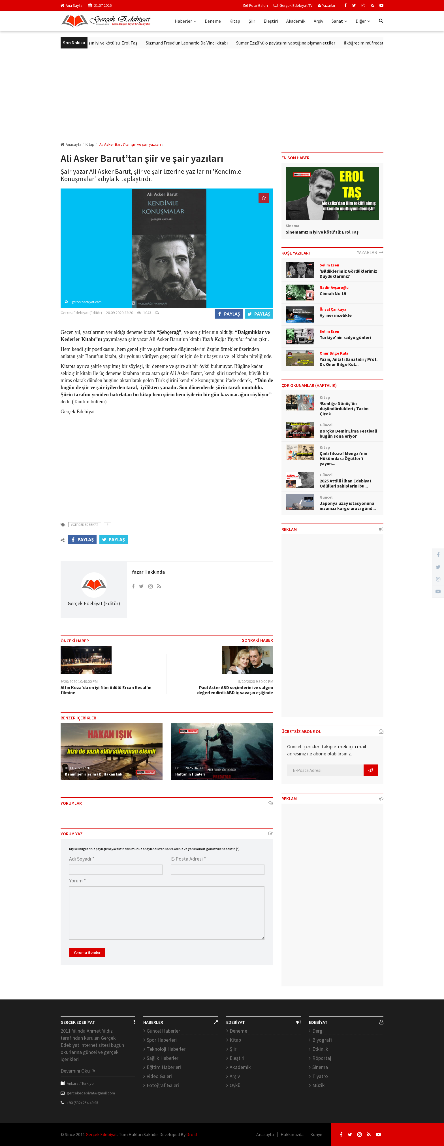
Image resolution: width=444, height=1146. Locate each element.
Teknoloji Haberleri (167, 1049)
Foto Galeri (256, 5)
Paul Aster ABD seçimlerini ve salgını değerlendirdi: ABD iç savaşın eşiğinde (235, 690)
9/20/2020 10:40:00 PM (79, 681)
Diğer (363, 21)
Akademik (295, 21)
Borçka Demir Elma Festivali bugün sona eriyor (348, 433)
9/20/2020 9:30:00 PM (255, 681)
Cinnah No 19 (333, 293)
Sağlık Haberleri (163, 1058)
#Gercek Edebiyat (84, 524)
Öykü (235, 1085)
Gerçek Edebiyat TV (293, 5)
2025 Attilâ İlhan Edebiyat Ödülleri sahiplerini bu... (346, 483)
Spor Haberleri (162, 1040)
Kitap (234, 21)
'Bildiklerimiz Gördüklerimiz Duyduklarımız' (348, 273)
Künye (316, 1134)
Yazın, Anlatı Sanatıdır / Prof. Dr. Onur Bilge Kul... (348, 361)
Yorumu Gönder (87, 952)
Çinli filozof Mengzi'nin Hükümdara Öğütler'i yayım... (343, 458)
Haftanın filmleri (190, 774)
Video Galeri (159, 1076)
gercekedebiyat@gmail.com (91, 1093)
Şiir (252, 21)
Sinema (320, 1067)
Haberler (185, 21)
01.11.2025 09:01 (78, 767)
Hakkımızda (292, 1134)
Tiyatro (320, 1076)
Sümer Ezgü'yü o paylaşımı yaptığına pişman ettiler (292, 43)
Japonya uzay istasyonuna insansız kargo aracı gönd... (348, 505)
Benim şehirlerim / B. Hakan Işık (93, 774)
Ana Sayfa (71, 5)
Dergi (318, 1031)
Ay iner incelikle (336, 315)
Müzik (318, 1085)
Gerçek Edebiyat (101, 1134)
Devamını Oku (78, 1070)
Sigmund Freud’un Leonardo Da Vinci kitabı (193, 43)
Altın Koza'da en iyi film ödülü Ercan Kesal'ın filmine (106, 690)
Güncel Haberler (163, 1031)
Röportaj (321, 1058)
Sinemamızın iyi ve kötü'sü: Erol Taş (110, 43)
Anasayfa (71, 144)
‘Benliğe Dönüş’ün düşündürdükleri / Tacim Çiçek (344, 408)
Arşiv (318, 21)
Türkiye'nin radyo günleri (345, 337)
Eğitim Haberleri (164, 1067)
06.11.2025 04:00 (188, 767)
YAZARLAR (370, 252)
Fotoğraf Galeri (163, 1085)
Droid (191, 1134)
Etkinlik (320, 1049)
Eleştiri (271, 21)
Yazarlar (327, 5)
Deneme (213, 21)
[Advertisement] (222, 94)
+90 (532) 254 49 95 (82, 1102)
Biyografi (322, 1040)
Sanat (339, 21)
